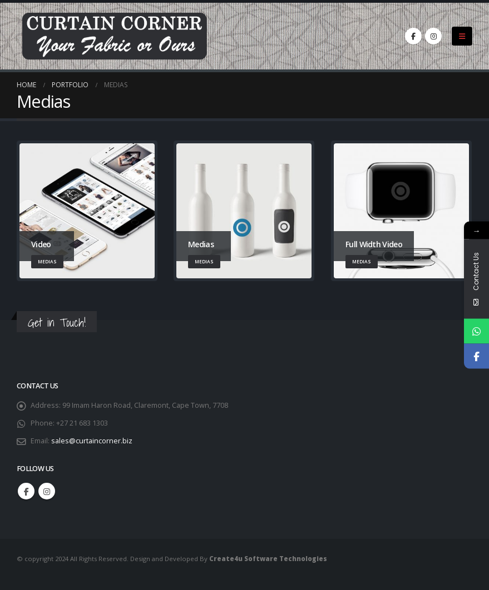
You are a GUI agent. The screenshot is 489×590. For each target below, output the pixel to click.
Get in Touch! (57, 322)
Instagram (46, 491)
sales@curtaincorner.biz (91, 441)
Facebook (26, 491)
